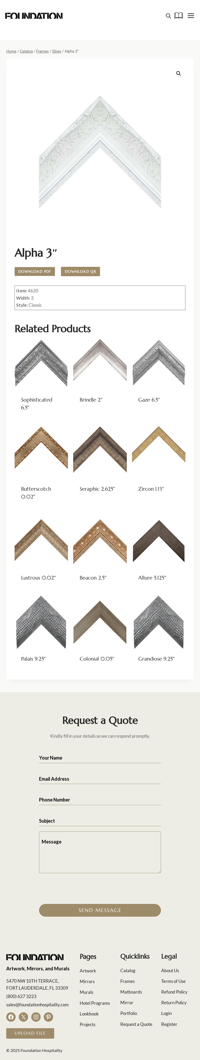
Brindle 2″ (91, 400)
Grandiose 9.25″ (156, 659)
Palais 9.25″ (33, 659)
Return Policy (174, 1002)
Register (169, 1024)
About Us (170, 970)
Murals (86, 992)
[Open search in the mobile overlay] (168, 16)
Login (166, 1013)
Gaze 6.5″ (149, 400)
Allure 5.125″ (152, 578)
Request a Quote (136, 1024)
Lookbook (89, 1013)
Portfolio (128, 1013)
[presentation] (78, 888)
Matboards (131, 992)
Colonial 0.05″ (97, 659)
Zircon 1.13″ (151, 489)
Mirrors (87, 981)
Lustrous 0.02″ (38, 578)
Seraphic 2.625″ (97, 489)
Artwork (88, 970)
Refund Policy (174, 992)
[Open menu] (191, 16)
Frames (127, 981)
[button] (178, 73)
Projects (87, 1024)
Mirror (126, 1002)
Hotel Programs (95, 1003)
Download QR (80, 271)
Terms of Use (173, 981)
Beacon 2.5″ (93, 578)
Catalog (127, 970)
